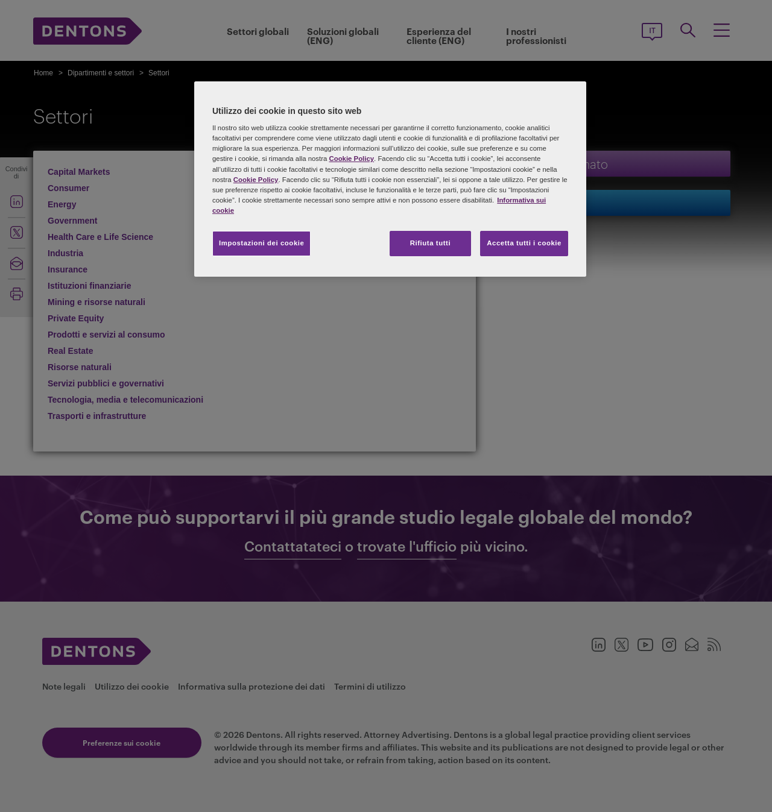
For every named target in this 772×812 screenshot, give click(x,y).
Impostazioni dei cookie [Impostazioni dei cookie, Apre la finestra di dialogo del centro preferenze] (261, 243)
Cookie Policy (351, 158)
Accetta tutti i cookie (524, 243)
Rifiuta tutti (430, 243)
